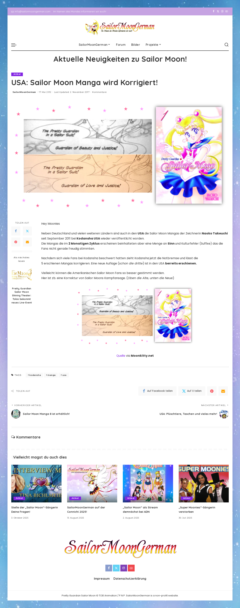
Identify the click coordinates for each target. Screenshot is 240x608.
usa (64, 375)
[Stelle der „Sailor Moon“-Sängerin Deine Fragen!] (36, 484)
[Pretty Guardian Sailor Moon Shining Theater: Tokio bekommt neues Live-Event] (22, 275)
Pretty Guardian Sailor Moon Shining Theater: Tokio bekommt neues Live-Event (21, 295)
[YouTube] (226, 11)
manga (52, 375)
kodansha (35, 375)
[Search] (226, 44)
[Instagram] (222, 11)
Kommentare (99, 92)
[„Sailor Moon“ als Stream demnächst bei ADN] (148, 484)
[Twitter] (218, 11)
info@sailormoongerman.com (30, 11)
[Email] (27, 241)
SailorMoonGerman (24, 92)
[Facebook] (214, 11)
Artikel (17, 74)
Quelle (121, 356)
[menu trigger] (15, 44)
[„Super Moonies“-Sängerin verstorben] (204, 484)
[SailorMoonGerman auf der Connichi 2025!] (92, 484)
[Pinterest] (15, 241)
